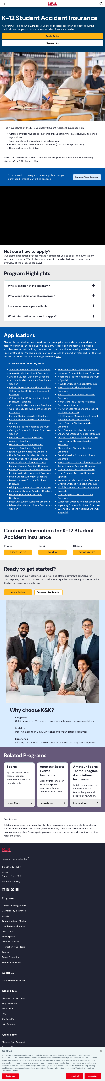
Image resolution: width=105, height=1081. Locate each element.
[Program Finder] (9, 1003)
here (58, 356)
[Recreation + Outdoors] (13, 946)
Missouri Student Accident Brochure (29, 501)
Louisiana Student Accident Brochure (30, 473)
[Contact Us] (8, 1019)
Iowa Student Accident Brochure (27, 462)
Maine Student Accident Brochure (28, 476)
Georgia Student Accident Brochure (29, 426)
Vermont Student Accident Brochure (78, 480)
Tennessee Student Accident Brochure (79, 462)
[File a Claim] (7, 1008)
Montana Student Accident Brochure (78, 369)
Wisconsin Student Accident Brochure (79, 501)
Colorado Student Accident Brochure (30, 405)
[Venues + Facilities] (11, 962)
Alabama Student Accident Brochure (29, 369)
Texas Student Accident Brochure (76, 466)
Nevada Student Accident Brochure (77, 383)
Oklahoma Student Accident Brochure (79, 433)
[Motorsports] (8, 936)
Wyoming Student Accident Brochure (79, 505)
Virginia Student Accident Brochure (77, 483)
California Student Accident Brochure (30, 387)
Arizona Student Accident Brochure (29, 376)
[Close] (101, 1051)
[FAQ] (4, 1013)
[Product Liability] (10, 941)
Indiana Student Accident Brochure (29, 458)
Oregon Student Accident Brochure (78, 437)
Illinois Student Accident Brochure (28, 455)
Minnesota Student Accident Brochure (30, 491)
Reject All (74, 1076)
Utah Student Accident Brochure (76, 469)
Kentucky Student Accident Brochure (30, 469)
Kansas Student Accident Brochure (28, 466)
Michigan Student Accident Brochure (30, 487)
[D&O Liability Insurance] (14, 910)
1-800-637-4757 (11, 867)
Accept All (92, 1076)
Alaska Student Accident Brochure (28, 373)
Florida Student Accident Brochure (28, 416)
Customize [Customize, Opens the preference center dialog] (10, 1076)
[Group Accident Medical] (14, 921)
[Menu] (3, 890)
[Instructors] (7, 931)
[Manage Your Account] (13, 998)
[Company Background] (13, 980)
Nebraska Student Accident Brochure (79, 373)
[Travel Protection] (11, 957)
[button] (52, 286)
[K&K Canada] (8, 1024)
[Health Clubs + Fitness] (13, 926)
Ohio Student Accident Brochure (76, 430)
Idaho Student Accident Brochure (28, 451)
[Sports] (5, 952)
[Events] (5, 916)
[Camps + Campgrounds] (14, 905)
